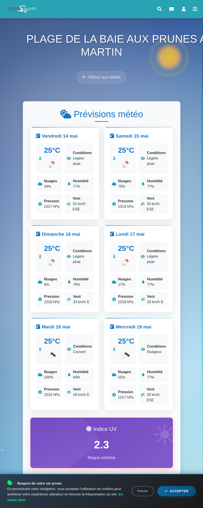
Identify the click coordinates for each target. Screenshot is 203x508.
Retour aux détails (101, 77)
